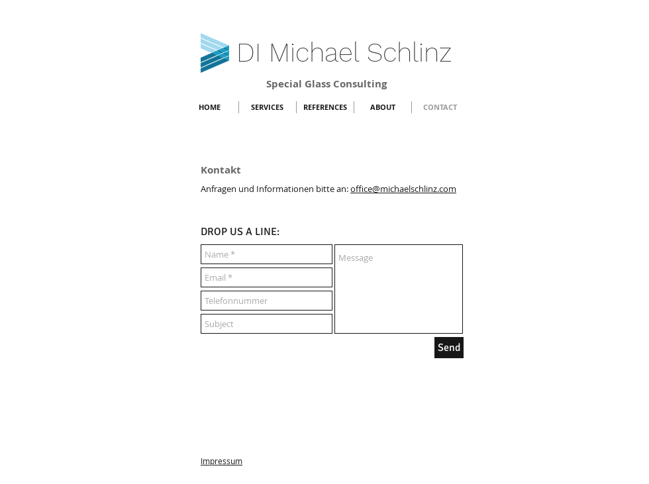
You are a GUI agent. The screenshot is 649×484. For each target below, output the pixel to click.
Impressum (221, 461)
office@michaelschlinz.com (403, 189)
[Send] (449, 347)
